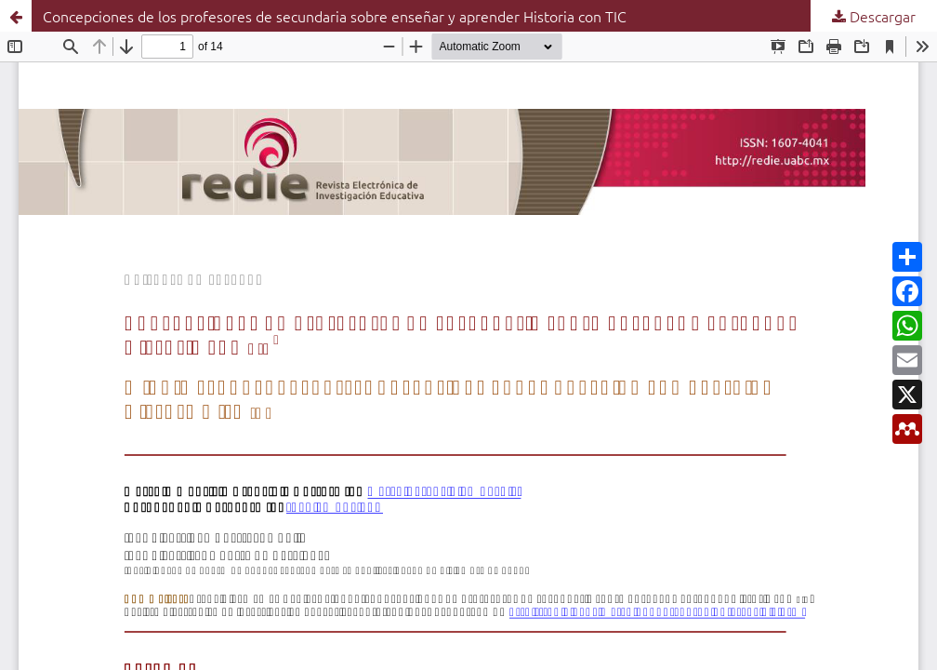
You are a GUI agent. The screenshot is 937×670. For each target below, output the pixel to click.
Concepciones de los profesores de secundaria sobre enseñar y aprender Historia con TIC (335, 16)
